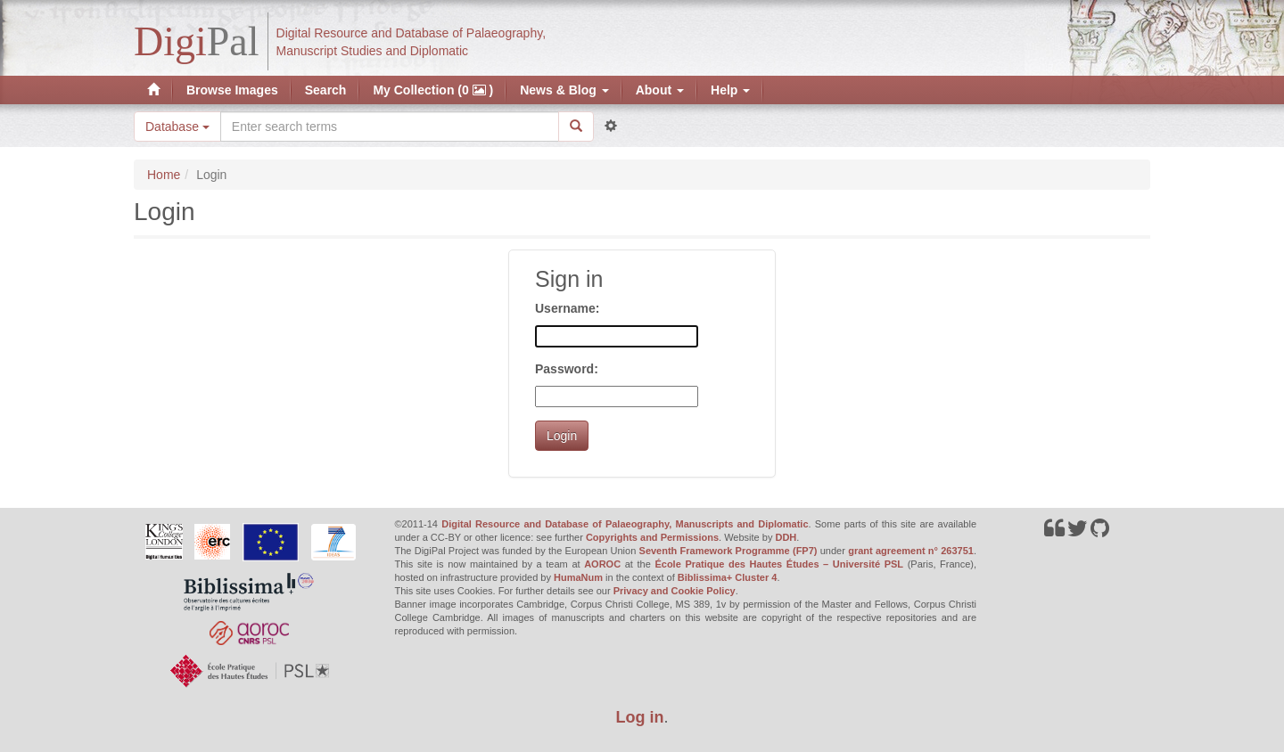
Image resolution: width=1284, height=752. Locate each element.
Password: (566, 369)
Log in (640, 717)
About (660, 90)
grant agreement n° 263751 (911, 550)
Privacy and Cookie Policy (674, 590)
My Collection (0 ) (433, 90)
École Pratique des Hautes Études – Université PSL (778, 564)
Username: (567, 308)
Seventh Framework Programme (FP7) (728, 550)
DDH (785, 537)
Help (730, 90)
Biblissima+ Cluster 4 (728, 577)
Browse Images (232, 90)
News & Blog (564, 90)
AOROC (602, 564)
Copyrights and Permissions (652, 537)
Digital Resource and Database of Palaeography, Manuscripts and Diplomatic (624, 524)
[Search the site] (389, 126)
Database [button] (177, 126)
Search (326, 90)
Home (163, 175)
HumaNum (578, 577)
